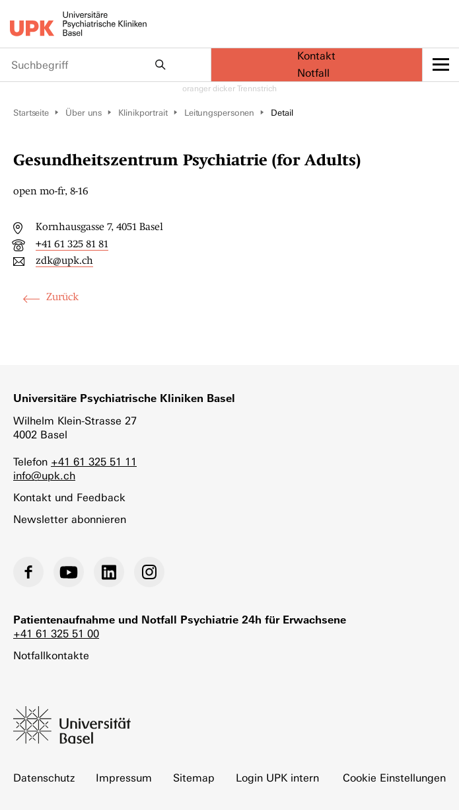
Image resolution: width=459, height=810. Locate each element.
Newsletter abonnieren (69, 519)
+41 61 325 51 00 (56, 634)
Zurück (62, 297)
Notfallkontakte (51, 655)
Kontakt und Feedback (69, 497)
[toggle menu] (441, 64)
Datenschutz (44, 778)
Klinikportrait (143, 113)
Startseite (31, 113)
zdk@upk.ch (64, 260)
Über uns (83, 113)
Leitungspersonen (219, 113)
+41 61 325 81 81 (72, 244)
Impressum (124, 778)
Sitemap (194, 778)
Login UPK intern (277, 778)
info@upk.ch (44, 475)
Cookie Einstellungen (394, 778)
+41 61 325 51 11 (94, 462)
